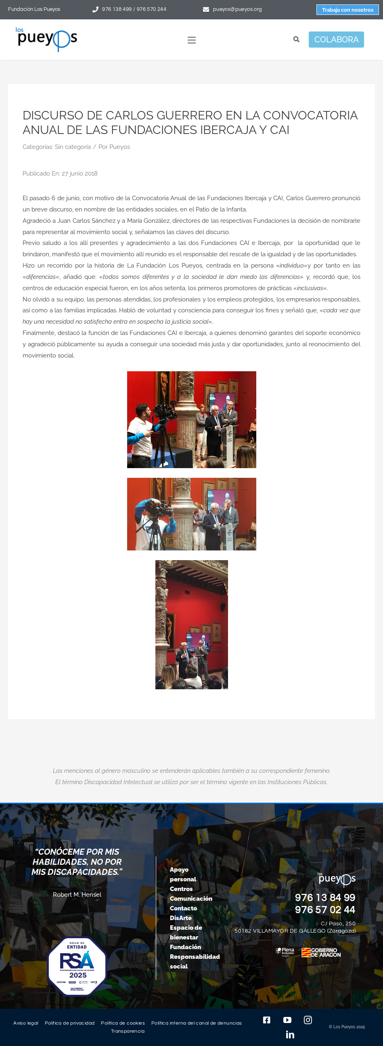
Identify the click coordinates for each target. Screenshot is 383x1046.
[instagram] (308, 1020)
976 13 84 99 (325, 898)
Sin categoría (73, 147)
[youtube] (287, 1020)
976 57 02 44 (325, 910)
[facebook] (267, 1020)
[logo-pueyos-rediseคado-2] (46, 29)
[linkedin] (290, 1034)
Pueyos (119, 147)
